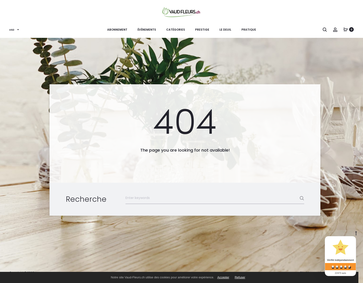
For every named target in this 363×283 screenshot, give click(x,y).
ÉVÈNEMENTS (147, 30)
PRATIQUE (248, 30)
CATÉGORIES (175, 30)
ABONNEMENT (117, 30)
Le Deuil (225, 30)
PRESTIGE (202, 30)
